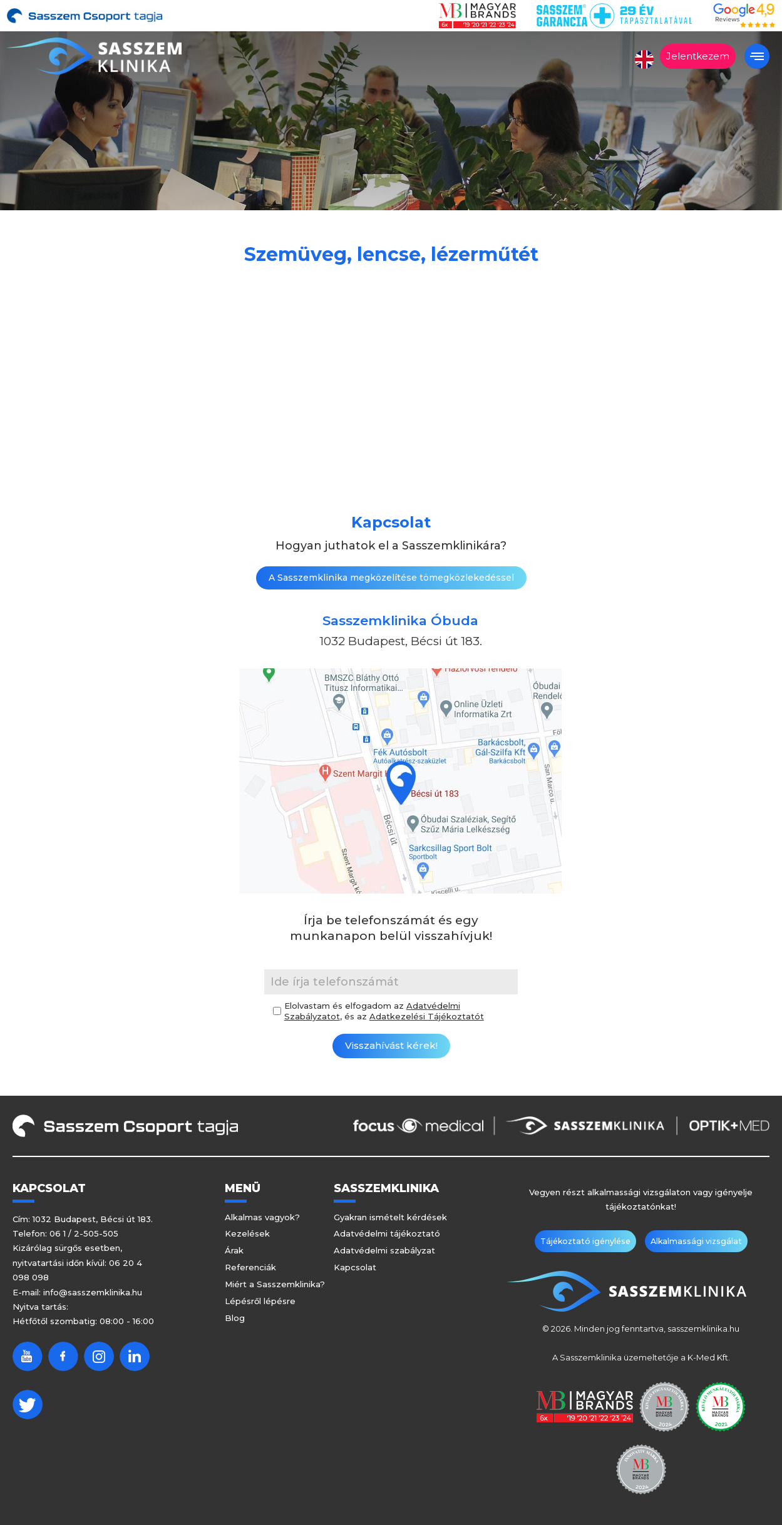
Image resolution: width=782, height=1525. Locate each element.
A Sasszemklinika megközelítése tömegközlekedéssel (391, 577)
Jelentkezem (697, 56)
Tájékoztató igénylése (591, 1241)
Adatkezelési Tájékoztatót (426, 1016)
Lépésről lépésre (260, 1301)
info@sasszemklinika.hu (92, 1292)
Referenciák (250, 1267)
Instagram (99, 1356)
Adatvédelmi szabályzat (384, 1250)
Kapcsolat (355, 1267)
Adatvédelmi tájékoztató (387, 1233)
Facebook (63, 1356)
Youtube (28, 1356)
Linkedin (135, 1356)
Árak (234, 1250)
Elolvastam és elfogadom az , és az (384, 1011)
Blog (235, 1318)
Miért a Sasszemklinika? (275, 1284)
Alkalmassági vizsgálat (691, 1241)
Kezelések (247, 1233)
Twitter (28, 1404)
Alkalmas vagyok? (262, 1217)
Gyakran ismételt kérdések (390, 1217)
